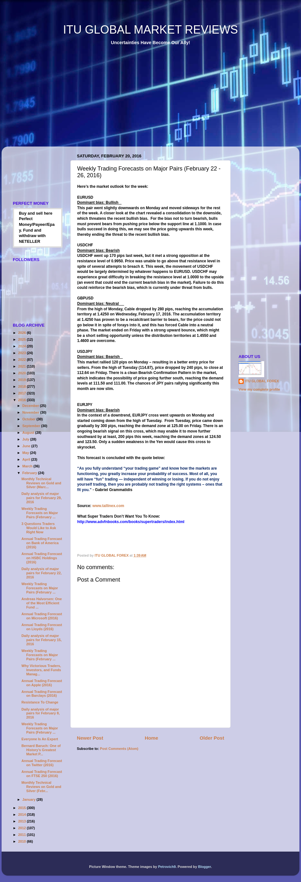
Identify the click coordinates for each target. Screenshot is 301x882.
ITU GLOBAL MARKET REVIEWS (150, 29)
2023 (22, 353)
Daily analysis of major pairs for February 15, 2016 (41, 640)
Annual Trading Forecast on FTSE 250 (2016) (41, 774)
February (30, 473)
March (28, 466)
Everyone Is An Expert (39, 739)
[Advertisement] (88, 100)
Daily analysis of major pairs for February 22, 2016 (41, 573)
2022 (22, 360)
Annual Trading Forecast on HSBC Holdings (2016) (41, 558)
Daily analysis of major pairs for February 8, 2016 (40, 713)
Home (151, 738)
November (31, 412)
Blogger (204, 867)
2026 (22, 333)
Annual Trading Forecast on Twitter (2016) (41, 763)
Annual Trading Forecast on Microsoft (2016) (41, 616)
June (26, 446)
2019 (22, 380)
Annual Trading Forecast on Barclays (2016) (41, 694)
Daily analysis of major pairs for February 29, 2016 (41, 498)
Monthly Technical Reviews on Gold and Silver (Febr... (41, 787)
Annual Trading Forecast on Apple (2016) (41, 683)
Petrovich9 (167, 867)
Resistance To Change (39, 702)
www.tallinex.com (108, 506)
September (31, 426)
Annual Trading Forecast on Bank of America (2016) (41, 543)
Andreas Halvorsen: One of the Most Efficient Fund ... (41, 603)
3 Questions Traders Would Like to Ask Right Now (38, 528)
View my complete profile (259, 389)
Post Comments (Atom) (119, 749)
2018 (22, 386)
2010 (22, 841)
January (29, 799)
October (29, 419)
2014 (22, 814)
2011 (22, 835)
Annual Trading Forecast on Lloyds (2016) (41, 627)
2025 (22, 339)
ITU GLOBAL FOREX (262, 381)
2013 (22, 821)
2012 (22, 828)
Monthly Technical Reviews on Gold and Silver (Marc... (41, 483)
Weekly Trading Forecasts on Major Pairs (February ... (39, 513)
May (26, 453)
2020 (22, 373)
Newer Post (90, 738)
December (31, 406)
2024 (22, 346)
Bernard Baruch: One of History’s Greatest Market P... (41, 750)
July (26, 439)
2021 (22, 366)
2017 (22, 393)
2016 (22, 400)
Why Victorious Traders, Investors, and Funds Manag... (41, 670)
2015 (22, 808)
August (28, 432)
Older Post (212, 738)
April (26, 459)
